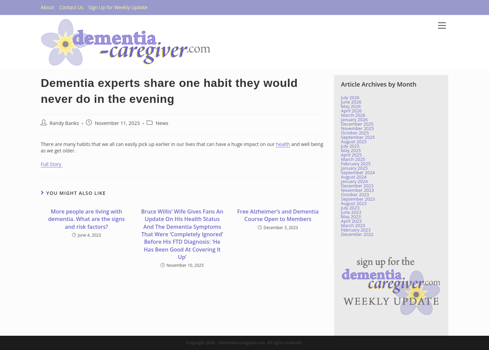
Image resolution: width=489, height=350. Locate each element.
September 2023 (358, 199)
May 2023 (351, 217)
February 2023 (355, 230)
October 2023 (355, 194)
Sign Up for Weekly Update (117, 7)
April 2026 (351, 111)
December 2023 (357, 186)
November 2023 (357, 190)
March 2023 (353, 225)
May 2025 (351, 150)
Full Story (51, 164)
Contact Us (71, 7)
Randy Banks (64, 123)
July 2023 (350, 208)
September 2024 (358, 172)
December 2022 (357, 234)
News (162, 123)
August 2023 (353, 203)
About (47, 7)
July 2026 (350, 97)
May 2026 (351, 106)
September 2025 (358, 137)
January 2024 (354, 181)
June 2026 (351, 102)
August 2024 (353, 177)
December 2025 (357, 124)
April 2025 (351, 155)
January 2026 (354, 119)
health (283, 144)
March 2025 (353, 159)
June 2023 (351, 212)
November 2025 (357, 128)
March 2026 (353, 115)
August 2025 (353, 142)
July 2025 (350, 146)
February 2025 (355, 164)
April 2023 (351, 221)
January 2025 (354, 168)
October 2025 (355, 133)
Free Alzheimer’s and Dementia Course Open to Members (278, 215)
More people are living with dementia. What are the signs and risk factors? (86, 219)
